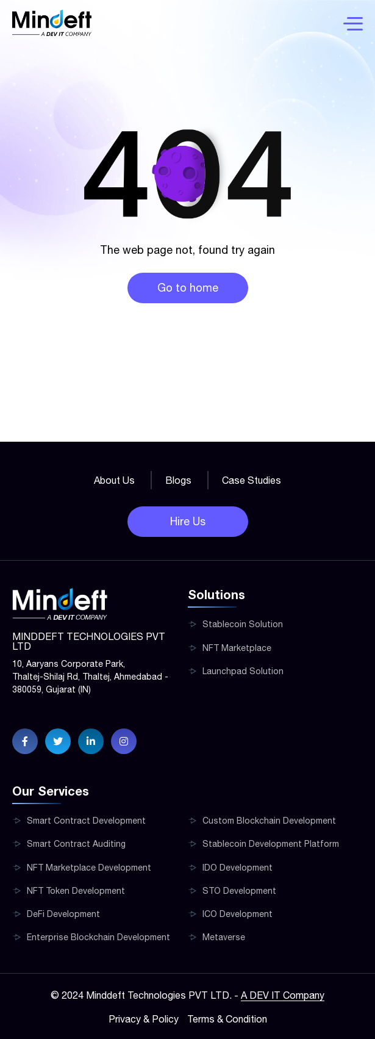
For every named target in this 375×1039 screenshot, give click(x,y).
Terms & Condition (227, 1018)
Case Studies (251, 480)
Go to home (187, 287)
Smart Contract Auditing (76, 844)
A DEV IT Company (282, 995)
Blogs (178, 480)
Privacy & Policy (144, 1018)
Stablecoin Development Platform (270, 844)
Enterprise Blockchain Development (98, 937)
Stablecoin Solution (242, 624)
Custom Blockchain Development (269, 820)
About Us (114, 480)
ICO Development (237, 914)
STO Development (239, 891)
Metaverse (223, 937)
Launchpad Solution (243, 671)
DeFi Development (63, 914)
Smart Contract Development (86, 820)
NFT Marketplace (236, 648)
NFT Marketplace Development (89, 867)
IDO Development (237, 867)
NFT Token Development (76, 891)
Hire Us (187, 521)
